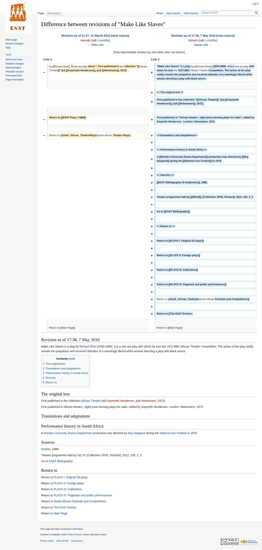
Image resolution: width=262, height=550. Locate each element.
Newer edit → (203, 44)
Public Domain (74, 534)
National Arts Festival (173, 433)
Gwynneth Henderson (120, 400)
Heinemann (148, 400)
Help (8, 47)
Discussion (53, 13)
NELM (81, 455)
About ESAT (62, 541)
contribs (104, 40)
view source (120, 35)
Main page (11, 39)
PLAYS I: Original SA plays (71, 477)
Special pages (13, 67)
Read (159, 13)
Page (41, 13)
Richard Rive (88, 346)
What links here (14, 59)
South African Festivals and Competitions (80, 501)
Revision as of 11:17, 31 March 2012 (85, 35)
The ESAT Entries (65, 507)
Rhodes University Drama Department (68, 433)
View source (173, 13)
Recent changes (14, 43)
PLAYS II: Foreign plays (69, 483)
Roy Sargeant (136, 433)
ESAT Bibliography (61, 461)
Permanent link (14, 75)
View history (191, 13)
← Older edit (95, 44)
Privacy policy (47, 541)
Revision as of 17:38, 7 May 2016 (193, 35)
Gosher (45, 449)
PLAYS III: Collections (67, 489)
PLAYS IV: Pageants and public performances (83, 495)
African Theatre (91, 400)
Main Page (60, 513)
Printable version (15, 71)
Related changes (15, 63)
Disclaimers (77, 541)
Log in (255, 3)
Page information (15, 79)
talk (94, 40)
